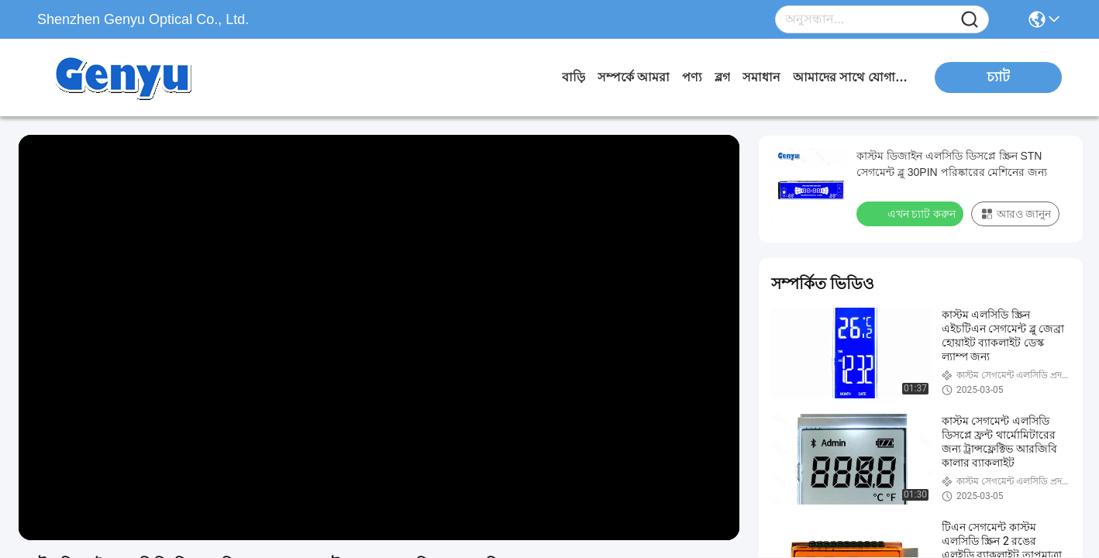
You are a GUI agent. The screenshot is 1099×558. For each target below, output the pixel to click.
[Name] (969, 19)
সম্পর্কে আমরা (634, 77)
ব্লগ (722, 77)
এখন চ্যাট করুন (911, 213)
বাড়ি (573, 77)
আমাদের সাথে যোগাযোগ (851, 77)
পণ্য (692, 77)
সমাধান (761, 77)
